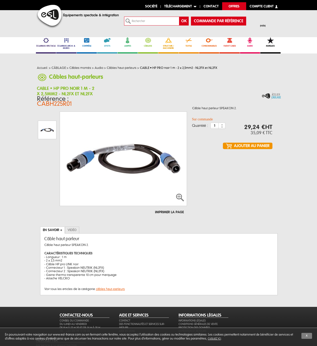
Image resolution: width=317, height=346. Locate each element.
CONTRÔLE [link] (87, 42)
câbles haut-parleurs (110, 264)
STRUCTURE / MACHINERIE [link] (168, 43)
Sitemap (124, 316)
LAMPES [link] (128, 42)
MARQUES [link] (270, 42)
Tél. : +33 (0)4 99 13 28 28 (75, 313)
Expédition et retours (192, 313)
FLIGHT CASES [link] (229, 42)
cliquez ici (214, 338)
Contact (124, 302)
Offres (234, 6)
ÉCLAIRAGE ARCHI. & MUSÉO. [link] (66, 43)
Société (151, 6)
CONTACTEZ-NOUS (76, 297)
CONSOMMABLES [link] (209, 42)
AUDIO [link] (250, 42)
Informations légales (192, 302)
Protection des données (194, 309)
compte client (262, 6)
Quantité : (200, 127)
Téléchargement (178, 6)
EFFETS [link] (107, 42)
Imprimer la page (169, 187)
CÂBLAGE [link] (148, 42)
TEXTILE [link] (189, 42)
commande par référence (218, 21)
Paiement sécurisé (190, 316)
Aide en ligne (127, 313)
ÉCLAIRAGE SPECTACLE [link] (46, 42)
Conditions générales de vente (198, 306)
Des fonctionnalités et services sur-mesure (142, 308)
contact (211, 6)
